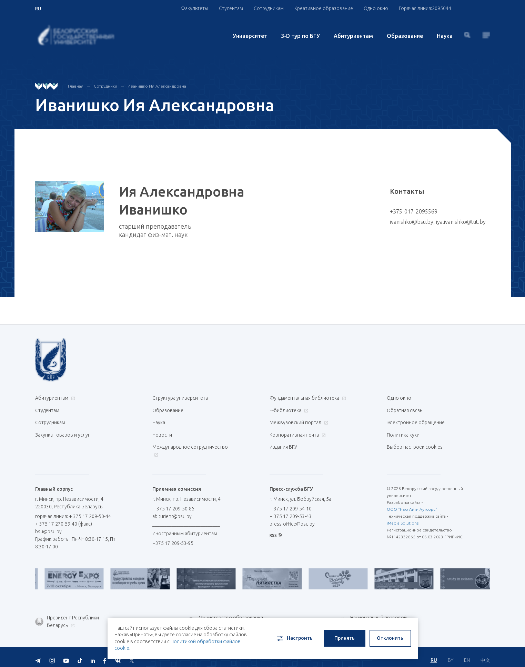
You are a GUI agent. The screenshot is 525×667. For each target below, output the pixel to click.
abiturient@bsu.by (172, 510)
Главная (75, 86)
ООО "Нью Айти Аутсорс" (412, 503)
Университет (250, 36)
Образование (405, 36)
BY (450, 653)
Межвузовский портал (298, 420)
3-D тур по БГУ (300, 36)
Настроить (294, 638)
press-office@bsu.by (292, 517)
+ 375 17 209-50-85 (173, 502)
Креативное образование (323, 8)
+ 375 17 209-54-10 (291, 502)
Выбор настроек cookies (415, 442)
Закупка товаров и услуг (62, 431)
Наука (445, 36)
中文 (485, 653)
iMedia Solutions (402, 517)
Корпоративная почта (297, 431)
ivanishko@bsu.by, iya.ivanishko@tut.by (438, 222)
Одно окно (376, 8)
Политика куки (403, 431)
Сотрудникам (269, 8)
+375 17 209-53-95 (172, 537)
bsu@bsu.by (48, 525)
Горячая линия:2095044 (425, 8)
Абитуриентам (353, 36)
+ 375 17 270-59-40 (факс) (63, 517)
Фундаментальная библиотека (307, 398)
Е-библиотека (288, 409)
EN (467, 653)
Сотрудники (105, 86)
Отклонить (390, 638)
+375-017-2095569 (413, 211)
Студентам (231, 8)
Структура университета (180, 398)
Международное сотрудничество (190, 445)
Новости (162, 431)
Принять (344, 638)
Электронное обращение (416, 420)
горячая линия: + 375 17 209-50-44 (73, 510)
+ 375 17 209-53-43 (291, 510)
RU (434, 653)
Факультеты (194, 8)
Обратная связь (404, 409)
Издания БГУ (283, 442)
